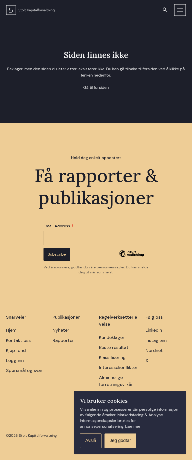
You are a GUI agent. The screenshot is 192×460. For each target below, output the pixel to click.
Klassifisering (112, 357)
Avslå (90, 440)
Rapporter (63, 340)
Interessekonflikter (118, 367)
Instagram (156, 340)
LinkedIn (154, 330)
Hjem (11, 330)
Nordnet (154, 350)
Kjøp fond (16, 350)
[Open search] (165, 10)
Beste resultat (113, 347)
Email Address (59, 226)
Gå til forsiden (96, 87)
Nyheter (60, 330)
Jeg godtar (120, 440)
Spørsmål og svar (24, 370)
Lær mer (132, 426)
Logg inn (15, 360)
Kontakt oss (18, 340)
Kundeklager (111, 337)
